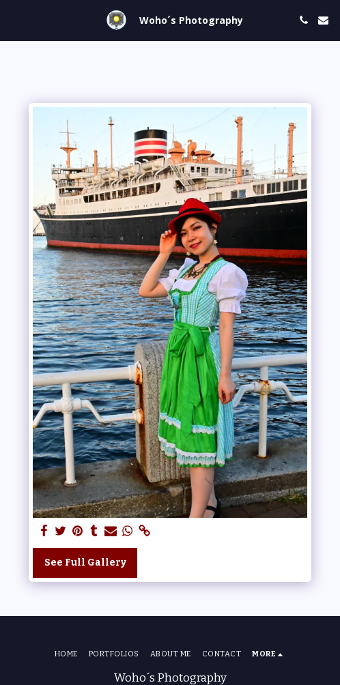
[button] (15, 20)
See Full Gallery (85, 562)
